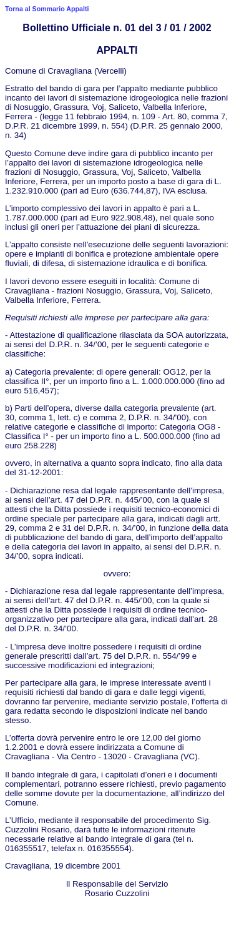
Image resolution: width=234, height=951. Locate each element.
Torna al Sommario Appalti (47, 8)
